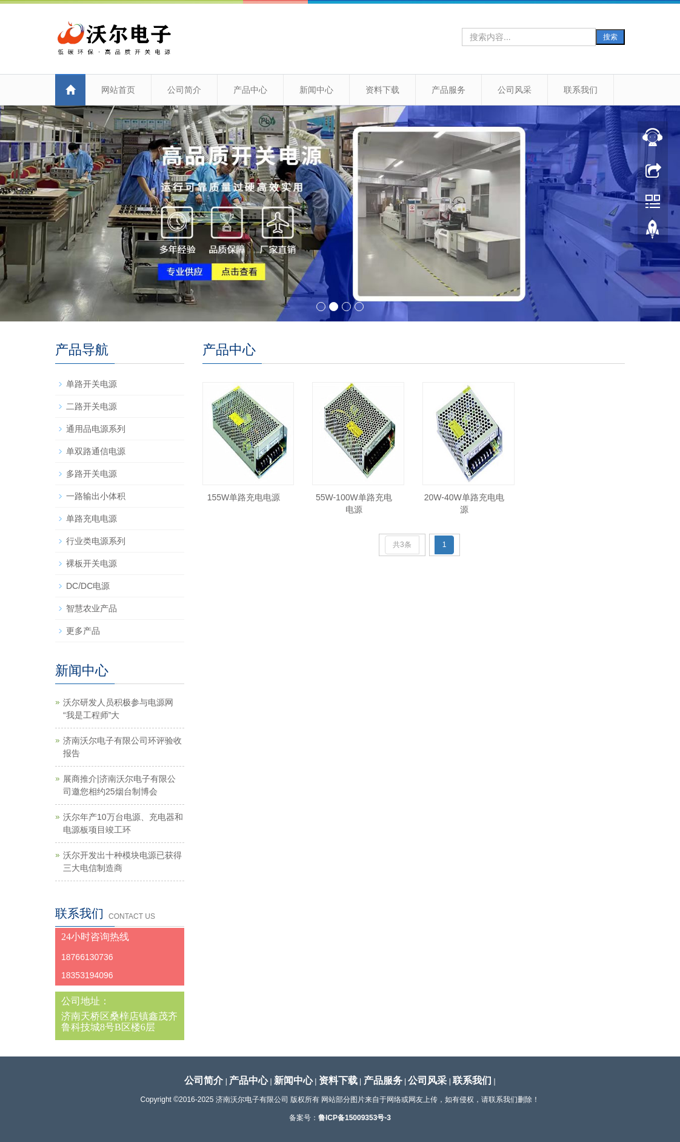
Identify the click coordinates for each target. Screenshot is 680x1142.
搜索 (610, 37)
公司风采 (515, 90)
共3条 (402, 544)
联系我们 (581, 90)
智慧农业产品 (91, 608)
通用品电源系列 (95, 429)
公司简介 (184, 90)
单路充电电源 (91, 518)
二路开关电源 (91, 406)
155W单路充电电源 (244, 497)
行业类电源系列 (95, 541)
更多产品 (83, 631)
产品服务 (448, 90)
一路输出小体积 (95, 496)
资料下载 (382, 90)
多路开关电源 (91, 474)
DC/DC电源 (88, 586)
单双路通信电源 (95, 451)
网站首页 (118, 90)
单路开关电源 (91, 384)
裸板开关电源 (91, 563)
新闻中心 (316, 90)
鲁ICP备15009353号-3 (354, 1117)
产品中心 (250, 90)
